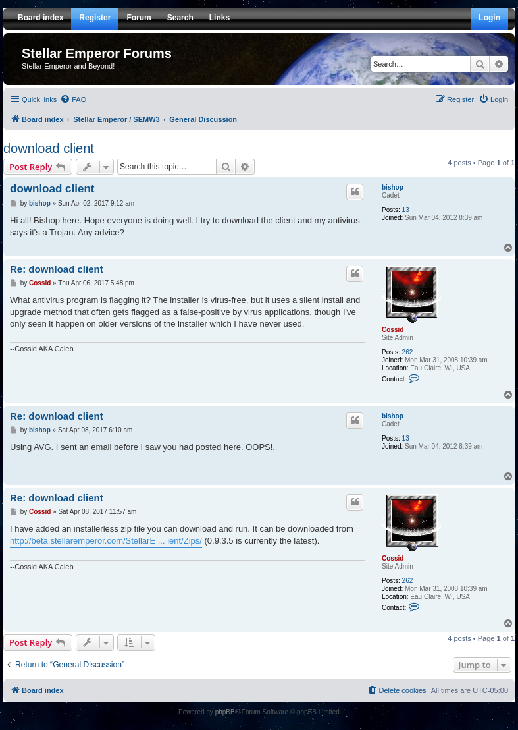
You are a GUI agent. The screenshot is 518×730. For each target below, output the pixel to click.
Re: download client (56, 269)
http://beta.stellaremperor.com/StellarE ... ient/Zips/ (106, 541)
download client (48, 148)
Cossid (392, 329)
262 (407, 352)
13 (405, 209)
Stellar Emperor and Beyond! (68, 66)
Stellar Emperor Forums (97, 53)
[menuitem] (73, 99)
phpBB (225, 712)
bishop (392, 187)
